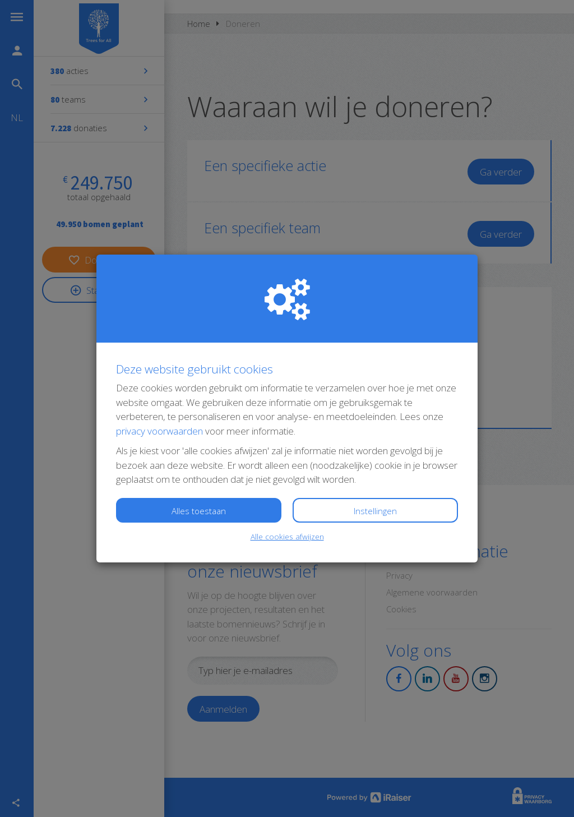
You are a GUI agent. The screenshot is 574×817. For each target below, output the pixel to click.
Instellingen (375, 510)
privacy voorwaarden (159, 430)
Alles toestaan (199, 510)
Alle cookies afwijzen (287, 536)
